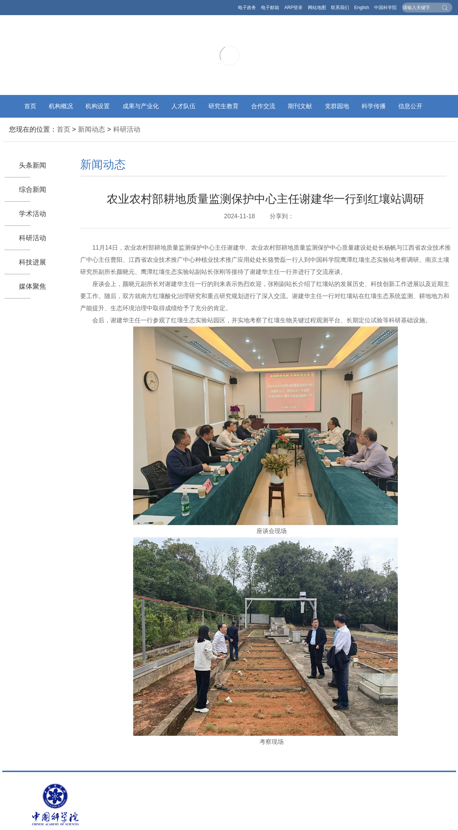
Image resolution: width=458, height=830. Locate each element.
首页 (30, 106)
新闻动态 (91, 129)
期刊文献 (300, 106)
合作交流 (263, 106)
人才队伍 (183, 106)
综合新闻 (32, 189)
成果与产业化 (141, 106)
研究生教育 (223, 106)
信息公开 (410, 106)
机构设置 (97, 106)
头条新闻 (32, 165)
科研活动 (126, 129)
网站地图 (317, 7)
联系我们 (340, 7)
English (361, 7)
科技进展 (32, 262)
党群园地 (337, 106)
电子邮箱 (270, 7)
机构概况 (61, 106)
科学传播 (374, 106)
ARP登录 (293, 7)
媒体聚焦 (32, 286)
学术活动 (32, 214)
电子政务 (247, 7)
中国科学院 (385, 7)
